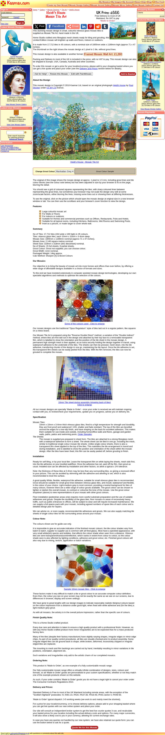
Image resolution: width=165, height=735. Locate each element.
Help (143, 2)
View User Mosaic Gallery (16, 125)
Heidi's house (119, 84)
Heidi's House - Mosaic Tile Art (84, 160)
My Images (116, 2)
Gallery (42, 10)
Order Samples (85, 433)
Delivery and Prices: (43, 686)
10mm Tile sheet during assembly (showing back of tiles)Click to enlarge (84, 401)
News (137, 2)
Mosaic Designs (53, 10)
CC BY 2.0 (51, 87)
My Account (128, 2)
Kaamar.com (15, 3)
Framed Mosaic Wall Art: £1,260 (103, 53)
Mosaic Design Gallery (79, 5)
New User (4, 24)
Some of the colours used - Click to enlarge (84, 322)
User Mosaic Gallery (143, 5)
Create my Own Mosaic (57, 5)
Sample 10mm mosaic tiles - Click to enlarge (84, 587)
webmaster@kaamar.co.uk (19, 732)
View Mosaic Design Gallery (16, 104)
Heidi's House (74, 10)
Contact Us (158, 5)
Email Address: (6, 13)
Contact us (5, 151)
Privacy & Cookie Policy (10, 147)
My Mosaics (104, 2)
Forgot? (16, 17)
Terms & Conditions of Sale (11, 149)
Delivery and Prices (89, 67)
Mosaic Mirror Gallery (122, 5)
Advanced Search (16, 139)
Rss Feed (159, 2)
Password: (5, 17)
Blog (149, 2)
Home (35, 10)
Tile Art (64, 10)
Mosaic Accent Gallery (101, 5)
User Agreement (7, 146)
